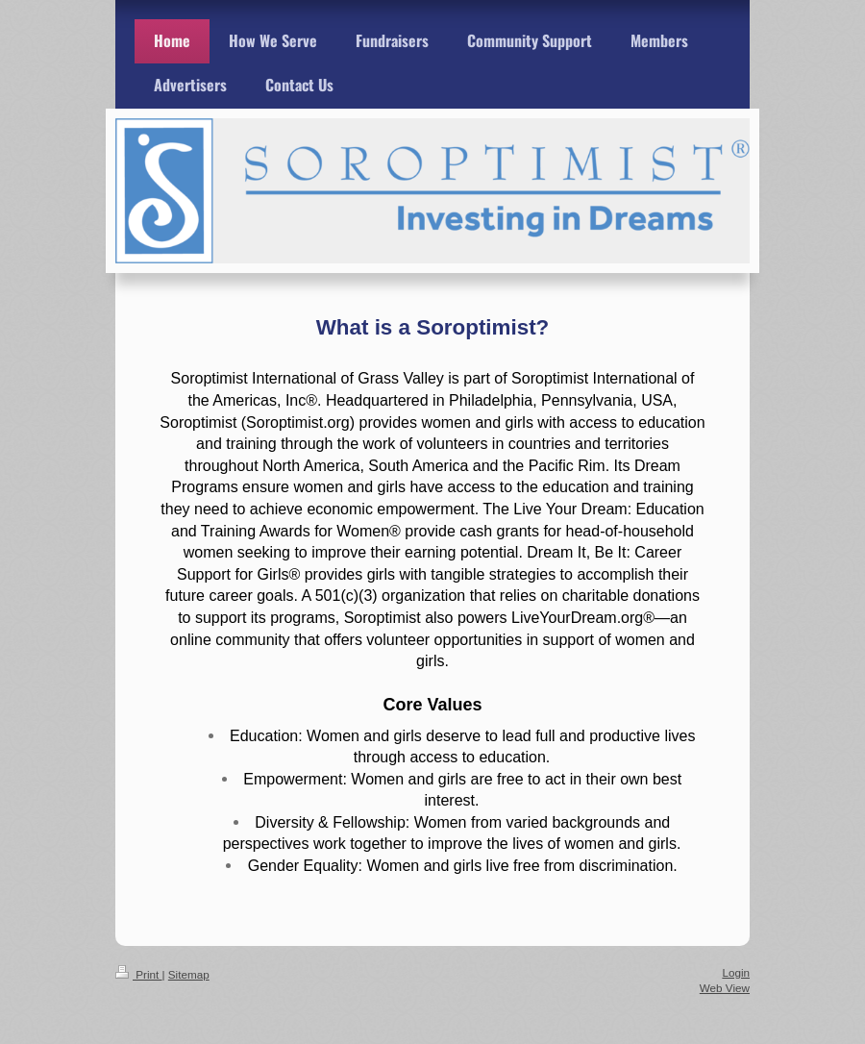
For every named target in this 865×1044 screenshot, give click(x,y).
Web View (725, 988)
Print (138, 974)
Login (736, 972)
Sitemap (189, 974)
